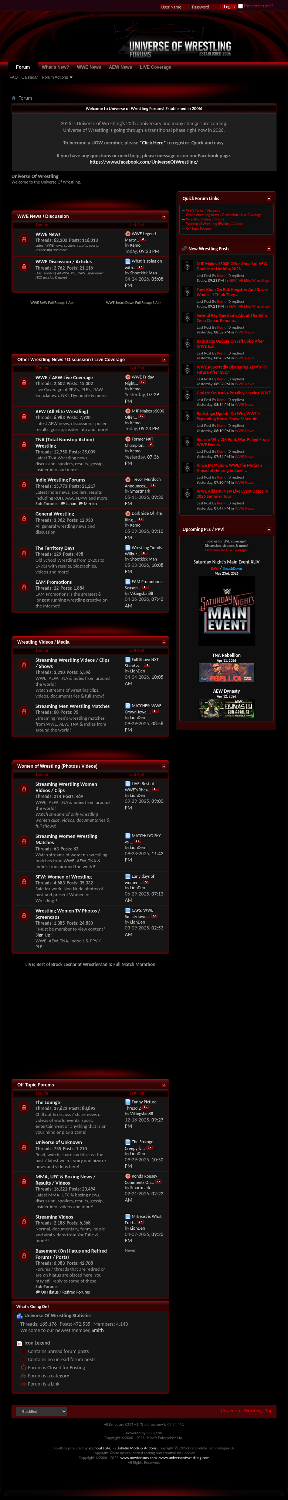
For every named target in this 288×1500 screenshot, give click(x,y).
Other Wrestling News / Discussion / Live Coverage (71, 359)
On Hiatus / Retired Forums (65, 1292)
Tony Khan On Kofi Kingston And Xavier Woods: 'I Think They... (232, 292)
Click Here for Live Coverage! (226, 550)
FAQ (14, 77)
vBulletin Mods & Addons (135, 1448)
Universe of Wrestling (241, 1410)
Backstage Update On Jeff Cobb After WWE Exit (230, 344)
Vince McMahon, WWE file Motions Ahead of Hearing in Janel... (229, 468)
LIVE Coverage (155, 67)
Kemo (222, 275)
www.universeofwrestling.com (184, 1457)
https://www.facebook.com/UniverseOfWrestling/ (143, 162)
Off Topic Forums (35, 1085)
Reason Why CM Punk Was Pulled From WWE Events (233, 442)
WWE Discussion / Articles (63, 261)
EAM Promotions (53, 582)
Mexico (90, 503)
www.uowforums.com (139, 1457)
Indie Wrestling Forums (60, 480)
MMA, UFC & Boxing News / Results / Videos (65, 1180)
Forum (23, 67)
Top (268, 1410)
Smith (98, 1330)
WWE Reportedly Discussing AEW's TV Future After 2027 (232, 369)
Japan (71, 503)
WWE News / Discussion (43, 216)
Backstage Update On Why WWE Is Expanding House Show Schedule (229, 416)
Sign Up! (43, 935)
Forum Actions (55, 77)
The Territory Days (55, 548)
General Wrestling (54, 514)
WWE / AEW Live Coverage (64, 377)
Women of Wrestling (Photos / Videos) (57, 766)
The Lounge (47, 1102)
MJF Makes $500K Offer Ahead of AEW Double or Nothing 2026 (232, 266)
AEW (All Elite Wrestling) (61, 411)
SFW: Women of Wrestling (63, 877)
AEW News (120, 67)
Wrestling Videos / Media (43, 642)
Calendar (29, 77)
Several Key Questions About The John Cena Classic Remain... (232, 318)
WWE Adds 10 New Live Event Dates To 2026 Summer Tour (232, 494)
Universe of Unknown (58, 1142)
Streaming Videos (54, 1217)
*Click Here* (152, 143)
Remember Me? (255, 6)
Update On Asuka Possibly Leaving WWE (234, 392)
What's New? (55, 67)
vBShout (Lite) (100, 1448)
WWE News (89, 67)
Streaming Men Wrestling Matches (72, 706)
